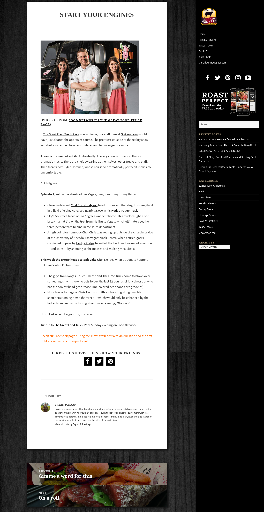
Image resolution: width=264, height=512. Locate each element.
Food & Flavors (207, 40)
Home (202, 34)
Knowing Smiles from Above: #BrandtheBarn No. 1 (227, 145)
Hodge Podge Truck (124, 210)
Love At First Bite (208, 221)
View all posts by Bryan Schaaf (71, 424)
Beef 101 (204, 51)
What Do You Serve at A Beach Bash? (219, 151)
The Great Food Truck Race (61, 134)
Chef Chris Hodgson (84, 205)
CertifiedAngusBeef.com (213, 62)
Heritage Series (207, 215)
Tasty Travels (206, 45)
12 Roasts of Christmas (212, 185)
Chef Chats (205, 57)
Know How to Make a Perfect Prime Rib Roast (224, 139)
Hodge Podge (85, 243)
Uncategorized (207, 233)
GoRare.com (129, 134)
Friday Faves (206, 209)
